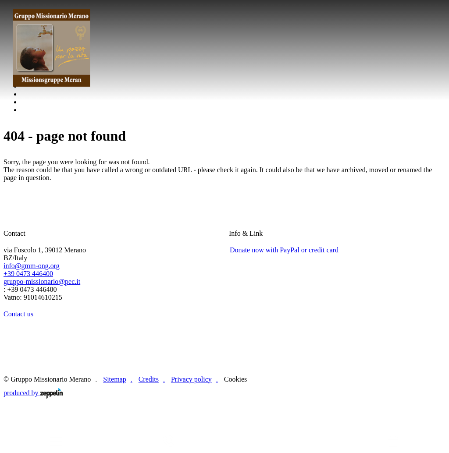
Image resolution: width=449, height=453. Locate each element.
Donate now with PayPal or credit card (284, 250)
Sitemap (114, 379)
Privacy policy (191, 379)
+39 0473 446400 (28, 273)
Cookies (235, 379)
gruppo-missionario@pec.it (42, 281)
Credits (149, 379)
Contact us (18, 314)
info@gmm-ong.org (32, 265)
